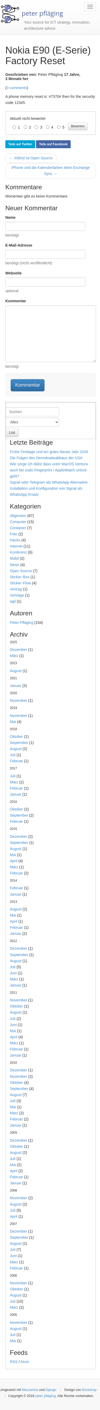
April (13, 861)
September (19, 743)
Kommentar (15, 301)
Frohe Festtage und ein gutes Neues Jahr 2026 (49, 452)
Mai (13, 722)
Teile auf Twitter (20, 144)
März (14, 656)
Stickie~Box (20, 577)
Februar (16, 761)
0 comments (17, 88)
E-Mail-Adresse (18, 245)
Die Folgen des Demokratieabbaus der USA (46, 458)
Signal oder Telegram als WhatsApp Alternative (49, 482)
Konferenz (18, 552)
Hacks (15, 540)
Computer (18, 522)
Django (51, 1390)
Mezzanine (30, 1390)
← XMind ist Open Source (31, 158)
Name (10, 217)
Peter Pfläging (50, 74)
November (18, 700)
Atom (25, 1362)
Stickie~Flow (20, 583)
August (16, 671)
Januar (15, 686)
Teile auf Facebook (53, 144)
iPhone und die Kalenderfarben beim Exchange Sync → (50, 170)
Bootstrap (89, 1390)
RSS (14, 1362)
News (14, 565)
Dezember (18, 649)
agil (13, 601)
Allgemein (18, 516)
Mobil (14, 558)
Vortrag (16, 589)
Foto (13, 534)
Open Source (21, 571)
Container (18, 528)
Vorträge (17, 595)
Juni (13, 973)
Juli (12, 755)
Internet (16, 546)
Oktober (16, 736)
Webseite (13, 273)
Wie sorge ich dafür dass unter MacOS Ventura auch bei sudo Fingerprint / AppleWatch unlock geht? (49, 470)
